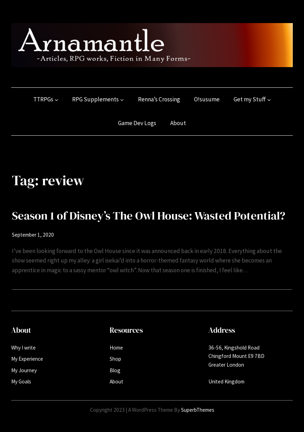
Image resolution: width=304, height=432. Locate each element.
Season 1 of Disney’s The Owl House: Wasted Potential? (148, 215)
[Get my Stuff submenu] (269, 99)
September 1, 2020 (33, 234)
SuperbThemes (197, 409)
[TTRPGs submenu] (56, 99)
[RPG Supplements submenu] (122, 99)
